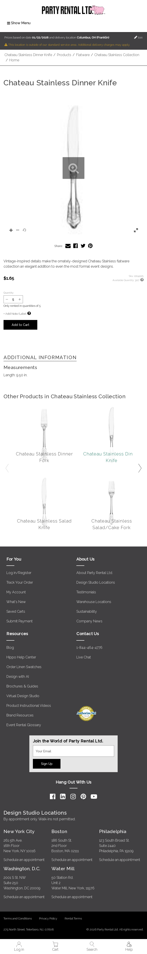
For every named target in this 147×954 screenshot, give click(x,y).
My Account (16, 592)
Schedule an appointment (24, 860)
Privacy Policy (48, 918)
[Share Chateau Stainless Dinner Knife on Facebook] (75, 246)
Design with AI (17, 676)
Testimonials (86, 592)
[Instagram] (73, 796)
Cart (55, 947)
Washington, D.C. (22, 868)
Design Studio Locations (95, 582)
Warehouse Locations (93, 602)
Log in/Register (18, 573)
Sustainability (86, 611)
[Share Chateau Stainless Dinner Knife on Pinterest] (90, 246)
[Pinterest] (83, 796)
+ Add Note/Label (15, 313)
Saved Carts (15, 611)
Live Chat (83, 657)
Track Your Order (19, 582)
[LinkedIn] (63, 796)
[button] (73, 168)
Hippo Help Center (21, 657)
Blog (10, 647)
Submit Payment (19, 621)
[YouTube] (94, 796)
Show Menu (18, 23)
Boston (59, 831)
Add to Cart (20, 325)
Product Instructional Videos (28, 706)
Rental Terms (73, 918)
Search (92, 947)
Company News (89, 621)
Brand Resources (20, 715)
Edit (138, 37)
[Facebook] (52, 796)
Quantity (8, 292)
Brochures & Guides (22, 686)
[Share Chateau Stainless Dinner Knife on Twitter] (83, 246)
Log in (19, 947)
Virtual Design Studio (22, 696)
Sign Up (47, 764)
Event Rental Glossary (23, 725)
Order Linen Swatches (23, 667)
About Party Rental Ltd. (94, 573)
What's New (16, 602)
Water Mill (63, 868)
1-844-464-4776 (89, 647)
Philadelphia (112, 831)
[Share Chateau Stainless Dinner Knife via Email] (68, 246)
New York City (19, 831)
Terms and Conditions (18, 918)
